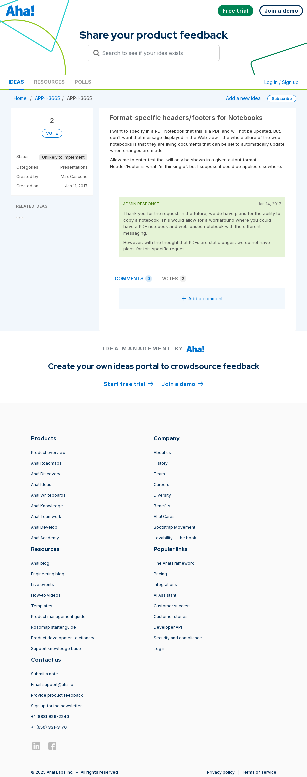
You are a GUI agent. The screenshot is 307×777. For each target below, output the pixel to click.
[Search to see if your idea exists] (156, 53)
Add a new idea (243, 98)
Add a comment (202, 298)
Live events (42, 584)
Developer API (168, 627)
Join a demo (182, 383)
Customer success (172, 605)
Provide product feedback (57, 695)
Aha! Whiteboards (48, 495)
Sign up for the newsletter (56, 705)
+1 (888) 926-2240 (50, 716)
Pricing (160, 573)
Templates (41, 605)
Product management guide (58, 616)
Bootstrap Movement (174, 527)
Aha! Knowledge (47, 505)
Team (159, 473)
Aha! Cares (164, 516)
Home (19, 98)
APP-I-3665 (47, 98)
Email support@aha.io (52, 684)
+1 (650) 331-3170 (49, 727)
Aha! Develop (44, 527)
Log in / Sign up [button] (283, 82)
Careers (161, 484)
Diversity (162, 495)
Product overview (48, 452)
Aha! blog (40, 563)
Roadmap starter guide (53, 627)
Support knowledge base (56, 648)
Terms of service (259, 772)
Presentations (74, 167)
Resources (49, 82)
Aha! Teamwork (46, 516)
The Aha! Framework (174, 563)
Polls (83, 82)
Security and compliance (178, 637)
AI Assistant (165, 595)
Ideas (16, 82)
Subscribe (282, 98)
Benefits (162, 505)
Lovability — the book (175, 537)
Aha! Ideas (41, 484)
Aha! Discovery (45, 473)
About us (162, 452)
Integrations (165, 584)
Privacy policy (221, 772)
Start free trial (129, 383)
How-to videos (46, 595)
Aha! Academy (45, 537)
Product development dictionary (62, 637)
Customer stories (171, 616)
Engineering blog (47, 573)
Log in (160, 648)
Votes (174, 278)
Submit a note (44, 673)
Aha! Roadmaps (46, 463)
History (161, 463)
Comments (133, 278)
